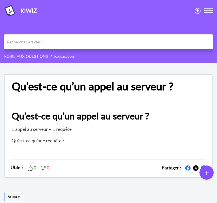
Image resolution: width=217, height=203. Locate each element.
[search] (108, 41)
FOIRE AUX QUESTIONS (26, 56)
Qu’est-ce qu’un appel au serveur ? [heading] (92, 86)
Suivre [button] (14, 196)
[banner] (108, 31)
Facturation (64, 56)
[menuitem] (198, 10)
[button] (198, 10)
